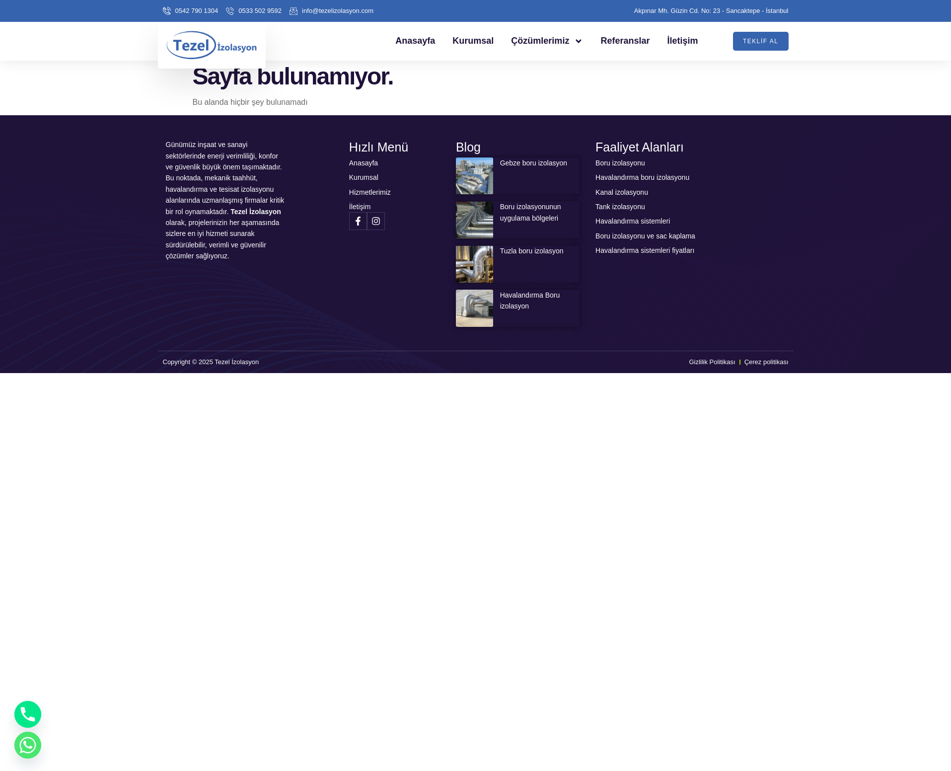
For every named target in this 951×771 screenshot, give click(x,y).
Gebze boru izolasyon (533, 163)
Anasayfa (415, 41)
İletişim (682, 41)
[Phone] (27, 714)
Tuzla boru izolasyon (532, 251)
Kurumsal (473, 41)
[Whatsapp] (27, 745)
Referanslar (625, 41)
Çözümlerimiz (547, 41)
